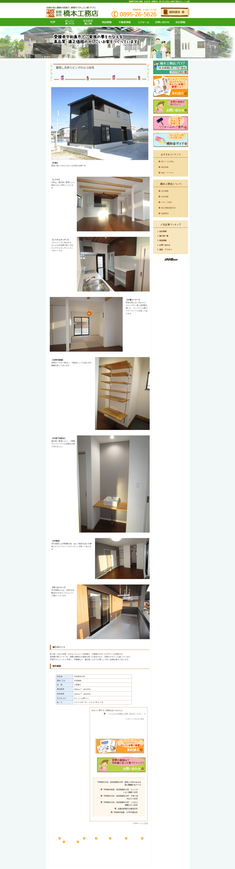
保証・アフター (167, 173)
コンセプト (69, 22)
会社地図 (165, 197)
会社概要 (165, 191)
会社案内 (73, 841)
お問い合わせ (161, 22)
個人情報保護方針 (168, 208)
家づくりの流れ (167, 161)
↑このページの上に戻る (134, 719)
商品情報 (105, 22)
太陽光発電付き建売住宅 (128, 809)
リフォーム (142, 22)
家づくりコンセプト (75, 838)
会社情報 (180, 22)
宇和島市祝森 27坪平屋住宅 (125, 812)
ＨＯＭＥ (55, 838)
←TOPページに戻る (140, 823)
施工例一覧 (163, 236)
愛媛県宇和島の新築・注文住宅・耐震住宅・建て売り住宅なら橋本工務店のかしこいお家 (159, 1)
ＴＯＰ (52, 22)
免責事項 (165, 213)
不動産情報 (123, 22)
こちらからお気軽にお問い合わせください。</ (127, 714)
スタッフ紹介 (166, 202)
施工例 (87, 22)
